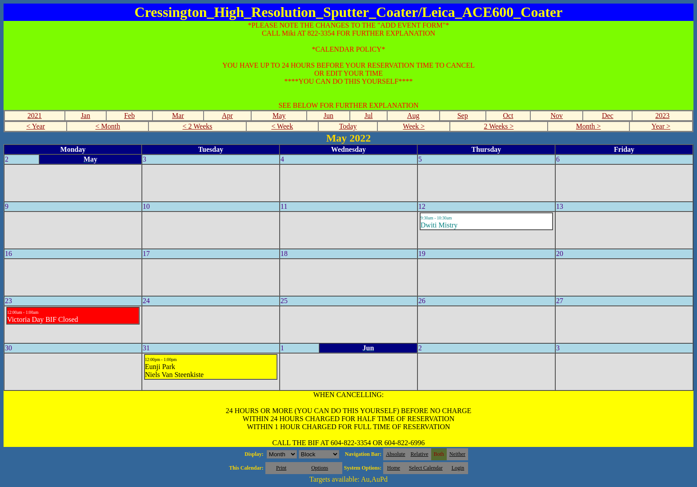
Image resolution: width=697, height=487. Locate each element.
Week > (414, 126)
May (278, 115)
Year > (661, 126)
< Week (282, 126)
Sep (462, 115)
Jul (369, 115)
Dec (607, 115)
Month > (588, 126)
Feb (129, 115)
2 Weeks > (499, 126)
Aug (413, 115)
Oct (508, 115)
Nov (557, 115)
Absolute (395, 454)
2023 (662, 115)
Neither (457, 454)
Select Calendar (426, 468)
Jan (85, 115)
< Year (35, 126)
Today (348, 126)
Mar (178, 115)
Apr (227, 115)
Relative (420, 454)
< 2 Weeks (197, 126)
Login (458, 468)
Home (393, 468)
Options (319, 468)
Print (281, 468)
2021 (35, 115)
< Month (108, 126)
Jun (328, 115)
